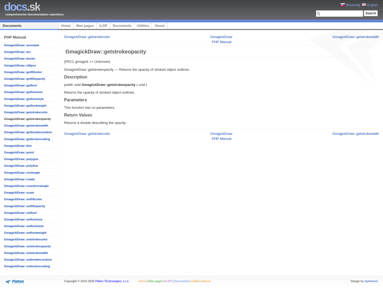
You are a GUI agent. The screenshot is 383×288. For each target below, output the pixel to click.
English (370, 5)
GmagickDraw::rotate (19, 179)
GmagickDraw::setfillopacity (24, 206)
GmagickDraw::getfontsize (23, 92)
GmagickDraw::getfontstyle (24, 99)
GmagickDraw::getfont (20, 85)
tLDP (103, 26)
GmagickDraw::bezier (19, 58)
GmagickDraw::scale (19, 192)
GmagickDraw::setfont (20, 212)
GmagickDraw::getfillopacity (24, 78)
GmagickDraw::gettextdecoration (28, 132)
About (160, 26)
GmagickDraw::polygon (21, 159)
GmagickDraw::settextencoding (27, 266)
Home (66, 26)
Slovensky (350, 5)
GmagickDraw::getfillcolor (23, 72)
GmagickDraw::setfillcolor (23, 199)
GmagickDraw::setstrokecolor (26, 239)
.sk (22, 7)
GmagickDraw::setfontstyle (24, 226)
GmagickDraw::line (18, 145)
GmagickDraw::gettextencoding (27, 139)
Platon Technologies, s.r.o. (112, 281)
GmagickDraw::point (19, 152)
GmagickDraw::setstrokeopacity (27, 246)
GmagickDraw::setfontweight (25, 232)
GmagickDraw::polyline (21, 165)
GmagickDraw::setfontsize (23, 219)
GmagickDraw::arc (17, 51)
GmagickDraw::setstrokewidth (26, 252)
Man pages (85, 26)
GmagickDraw (221, 37)
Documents (12, 26)
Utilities (143, 26)
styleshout (371, 281)
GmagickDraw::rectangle (22, 172)
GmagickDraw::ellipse (20, 65)
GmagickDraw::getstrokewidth (26, 125)
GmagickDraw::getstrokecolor (26, 112)
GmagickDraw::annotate (21, 45)
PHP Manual (221, 42)
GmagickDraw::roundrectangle (26, 185)
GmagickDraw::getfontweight (25, 105)
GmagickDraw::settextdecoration (28, 259)
